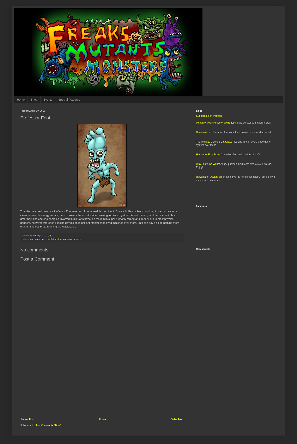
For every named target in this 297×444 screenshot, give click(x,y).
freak (37, 239)
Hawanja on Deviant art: (209, 176)
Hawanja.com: (204, 132)
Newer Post (27, 419)
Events (47, 99)
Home (21, 99)
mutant (58, 239)
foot (32, 239)
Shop (34, 99)
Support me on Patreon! (209, 115)
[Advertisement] (102, 384)
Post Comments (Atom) (48, 425)
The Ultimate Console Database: (214, 141)
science (77, 239)
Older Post (177, 419)
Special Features (69, 99)
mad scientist (47, 239)
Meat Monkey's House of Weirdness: (216, 122)
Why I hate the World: (208, 164)
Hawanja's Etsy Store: (208, 154)
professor (67, 239)
